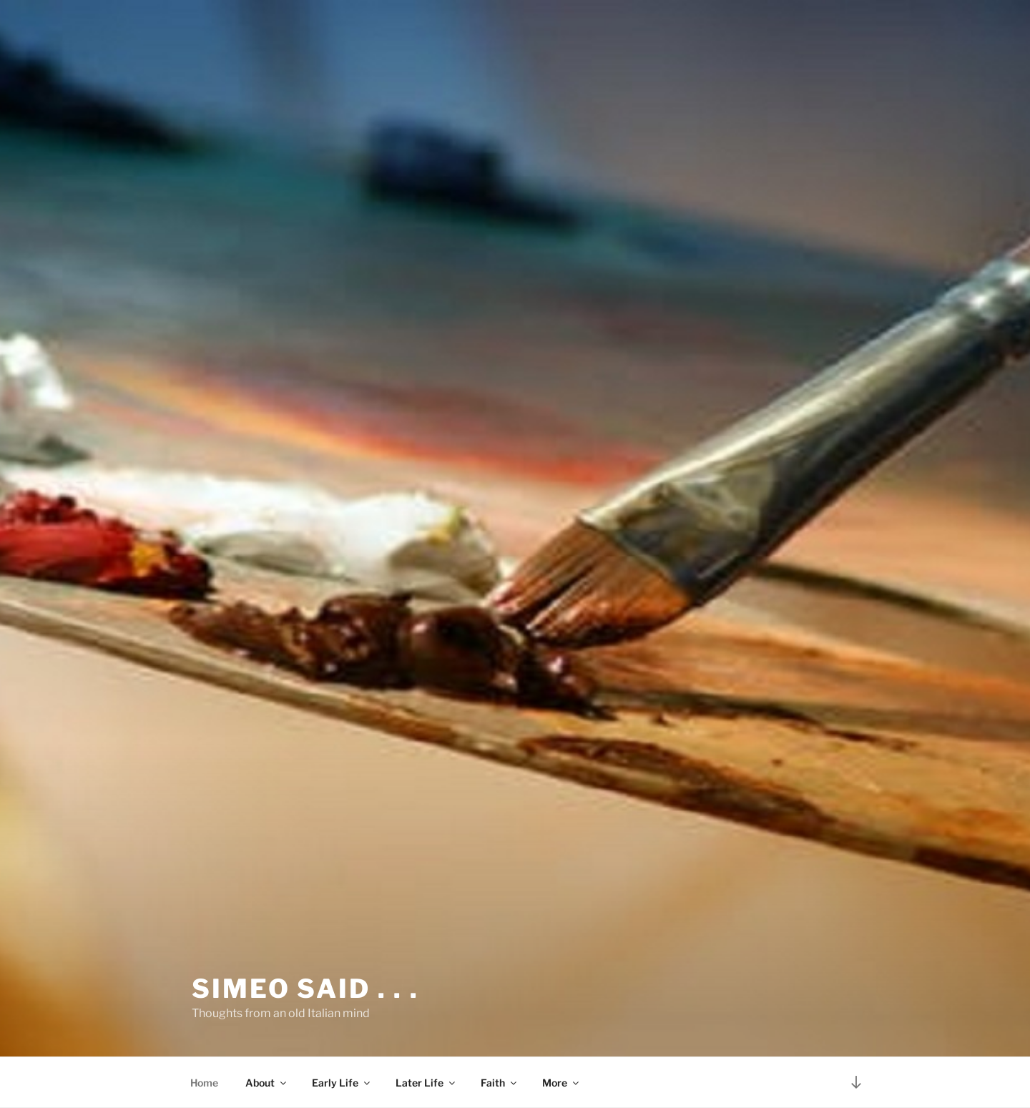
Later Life (426, 1083)
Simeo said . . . (305, 988)
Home (204, 1083)
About (266, 1083)
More (561, 1083)
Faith (500, 1083)
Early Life (342, 1083)
